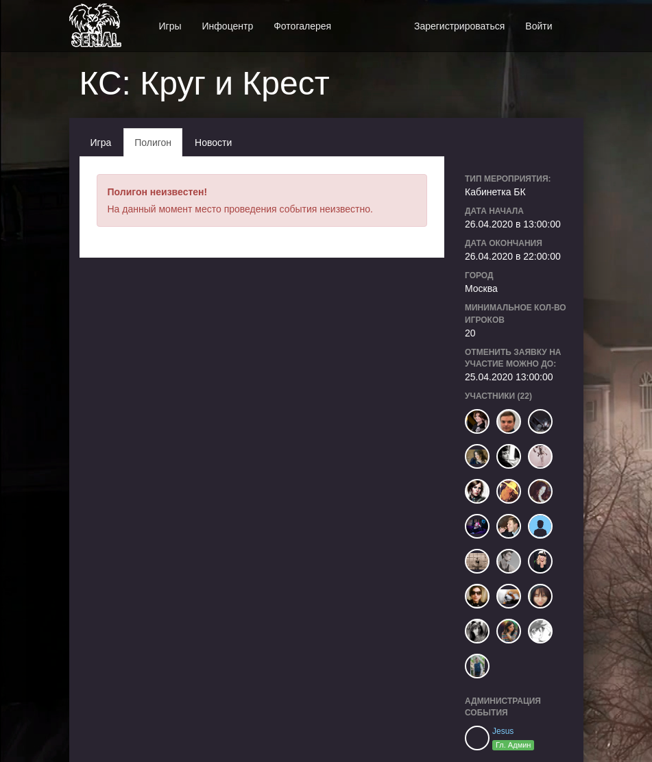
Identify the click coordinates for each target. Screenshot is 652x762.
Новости (213, 142)
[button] (573, 19)
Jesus (503, 731)
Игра (101, 142)
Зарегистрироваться (459, 26)
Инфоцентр (228, 26)
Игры (170, 26)
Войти (538, 26)
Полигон (152, 142)
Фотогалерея (302, 26)
